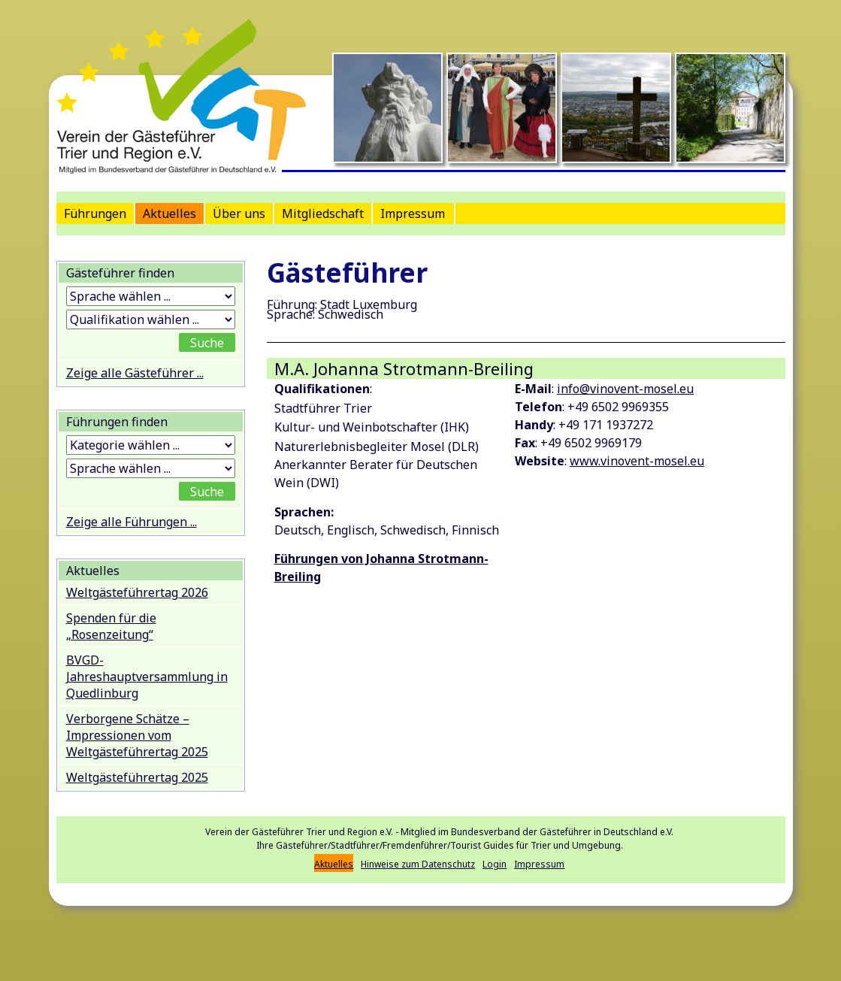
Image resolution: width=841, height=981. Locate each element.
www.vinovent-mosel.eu (637, 461)
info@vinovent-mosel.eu (625, 388)
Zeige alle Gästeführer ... (135, 373)
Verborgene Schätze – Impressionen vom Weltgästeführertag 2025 (137, 735)
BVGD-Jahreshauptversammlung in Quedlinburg (147, 676)
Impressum (412, 213)
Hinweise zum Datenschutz (418, 864)
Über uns (239, 213)
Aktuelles (169, 213)
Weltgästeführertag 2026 (137, 592)
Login (495, 864)
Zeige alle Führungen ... (131, 521)
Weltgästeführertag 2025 (137, 777)
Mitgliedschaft (323, 213)
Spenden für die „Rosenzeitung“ (111, 626)
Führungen (95, 213)
